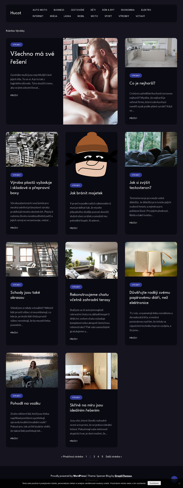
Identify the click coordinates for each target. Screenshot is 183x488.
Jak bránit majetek (86, 193)
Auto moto (40, 10)
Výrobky (124, 16)
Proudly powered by (69, 476)
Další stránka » (114, 456)
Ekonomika (128, 10)
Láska (67, 16)
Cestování (77, 10)
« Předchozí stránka (72, 456)
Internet (38, 16)
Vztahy (140, 16)
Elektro (146, 10)
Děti (93, 10)
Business (59, 10)
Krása (53, 16)
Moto (94, 16)
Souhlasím (154, 483)
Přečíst (14, 95)
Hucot (15, 13)
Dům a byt (108, 10)
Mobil (81, 16)
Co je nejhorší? (142, 83)
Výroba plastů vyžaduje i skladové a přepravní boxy (31, 188)
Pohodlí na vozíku (25, 403)
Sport (108, 16)
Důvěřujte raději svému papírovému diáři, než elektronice (149, 298)
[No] (179, 483)
